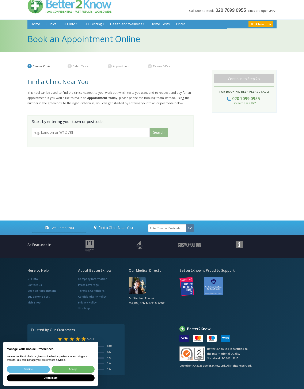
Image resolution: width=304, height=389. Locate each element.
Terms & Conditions (91, 291)
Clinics (51, 24)
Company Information (92, 279)
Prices (181, 24)
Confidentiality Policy (92, 296)
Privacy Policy (87, 302)
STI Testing (93, 24)
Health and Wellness (126, 24)
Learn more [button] (50, 377)
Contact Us (34, 285)
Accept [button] (73, 369)
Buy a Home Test (38, 296)
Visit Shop (34, 302)
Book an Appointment (41, 291)
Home (35, 24)
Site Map (84, 308)
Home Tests (160, 24)
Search (159, 132)
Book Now (257, 24)
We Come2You (59, 228)
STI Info (69, 24)
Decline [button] (28, 369)
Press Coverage (88, 285)
